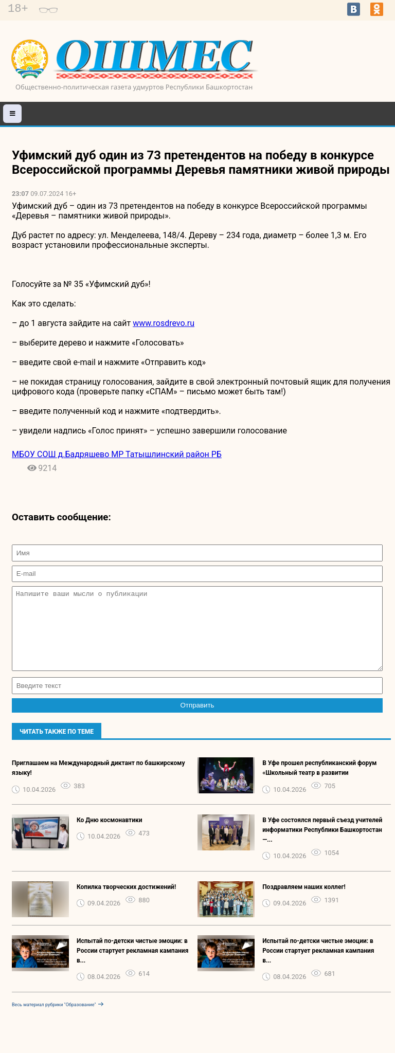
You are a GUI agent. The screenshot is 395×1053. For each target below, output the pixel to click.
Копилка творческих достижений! (126, 902)
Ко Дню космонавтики (109, 835)
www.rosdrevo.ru (163, 323)
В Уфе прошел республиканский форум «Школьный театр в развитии (319, 783)
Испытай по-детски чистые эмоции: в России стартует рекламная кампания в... (132, 966)
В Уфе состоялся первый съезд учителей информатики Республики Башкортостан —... (322, 845)
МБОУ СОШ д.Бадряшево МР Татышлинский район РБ (117, 454)
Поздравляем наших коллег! (304, 902)
